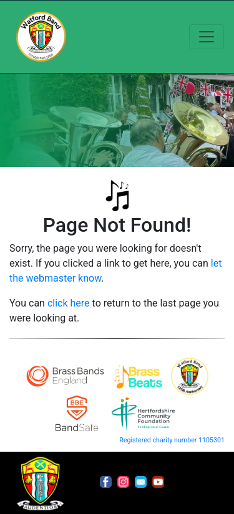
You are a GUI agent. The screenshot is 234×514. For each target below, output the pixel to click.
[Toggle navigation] (206, 36)
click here (68, 303)
